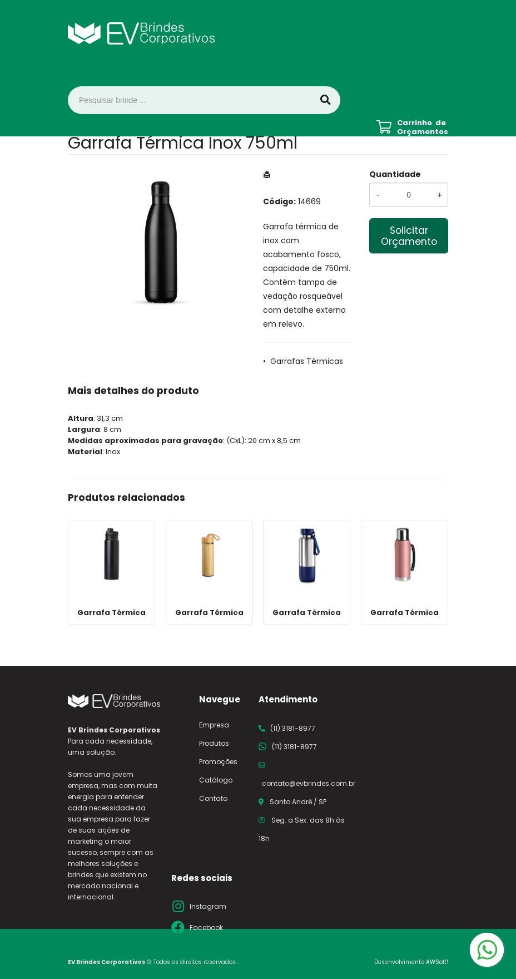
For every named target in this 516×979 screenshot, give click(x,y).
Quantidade (395, 174)
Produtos (214, 743)
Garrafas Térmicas (306, 361)
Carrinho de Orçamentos (422, 127)
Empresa (214, 725)
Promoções (218, 761)
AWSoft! (437, 962)
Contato (213, 798)
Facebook (206, 927)
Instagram (208, 906)
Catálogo (215, 780)
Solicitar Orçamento (409, 236)
